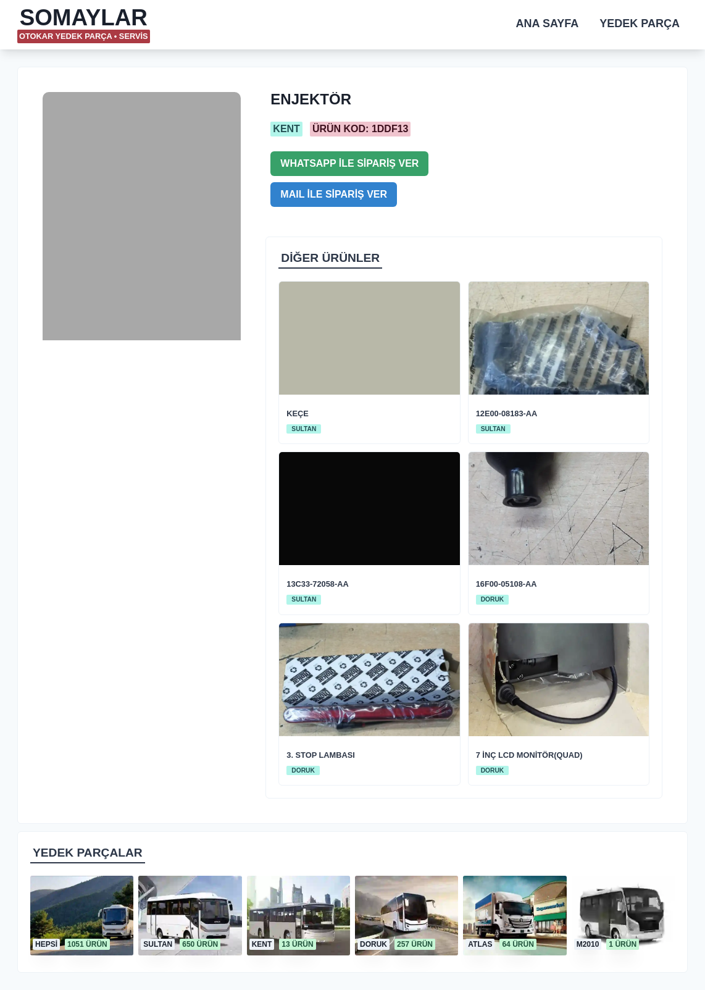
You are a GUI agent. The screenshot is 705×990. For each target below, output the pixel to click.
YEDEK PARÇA (639, 23)
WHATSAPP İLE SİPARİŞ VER (349, 163)
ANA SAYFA (547, 23)
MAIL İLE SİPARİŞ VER (333, 194)
